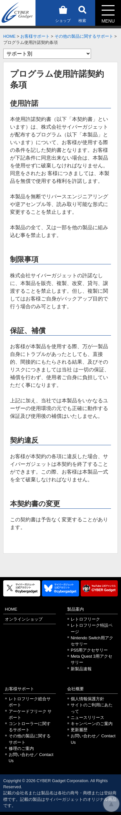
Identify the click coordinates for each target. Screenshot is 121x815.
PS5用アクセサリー (89, 650)
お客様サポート (35, 36)
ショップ (63, 13)
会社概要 (75, 688)
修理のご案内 (21, 748)
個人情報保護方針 (87, 698)
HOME (9, 36)
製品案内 (75, 609)
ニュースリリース (87, 717)
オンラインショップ (24, 619)
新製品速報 (81, 668)
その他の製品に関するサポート (84, 36)
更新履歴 (79, 729)
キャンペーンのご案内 (92, 723)
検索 (82, 13)
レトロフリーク (85, 619)
